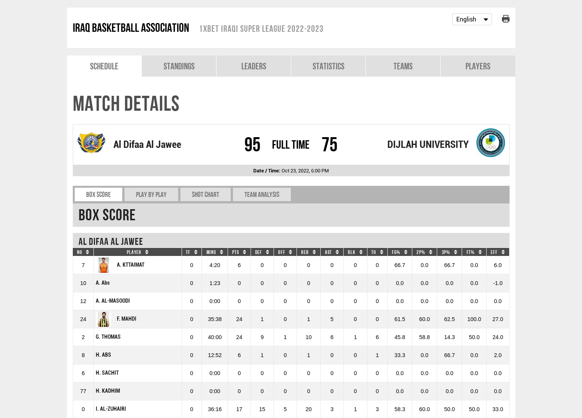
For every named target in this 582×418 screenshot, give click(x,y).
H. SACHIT (107, 373)
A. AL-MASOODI (113, 301)
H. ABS (103, 355)
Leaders (253, 66)
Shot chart (205, 194)
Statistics (328, 66)
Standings (179, 66)
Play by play (151, 194)
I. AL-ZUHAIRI (111, 409)
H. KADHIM (108, 391)
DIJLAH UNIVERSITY (428, 144)
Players (478, 66)
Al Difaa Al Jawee (147, 144)
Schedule (104, 66)
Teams (403, 66)
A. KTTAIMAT (120, 265)
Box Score (98, 194)
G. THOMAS (108, 337)
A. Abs (103, 283)
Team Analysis (261, 194)
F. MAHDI (116, 319)
